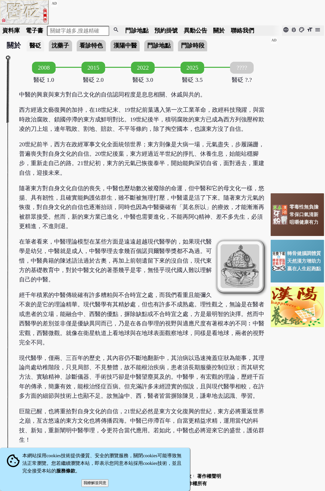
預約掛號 (166, 30)
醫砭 (35, 45)
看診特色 (91, 45)
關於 (219, 30)
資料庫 (11, 30)
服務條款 (65, 470)
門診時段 (192, 45)
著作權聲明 (209, 476)
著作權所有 (195, 483)
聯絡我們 (242, 30)
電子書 (34, 30)
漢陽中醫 (125, 45)
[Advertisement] (297, 113)
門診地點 (137, 30)
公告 (195, 30)
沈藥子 (60, 45)
